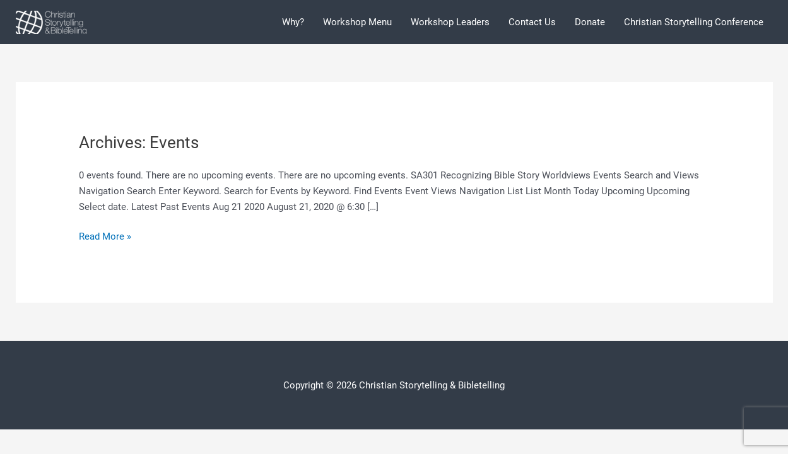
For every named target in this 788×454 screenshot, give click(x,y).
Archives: (139, 142)
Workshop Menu (357, 22)
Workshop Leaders (450, 22)
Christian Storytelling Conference (693, 22)
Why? (293, 22)
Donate (590, 22)
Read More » (105, 237)
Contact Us (532, 22)
